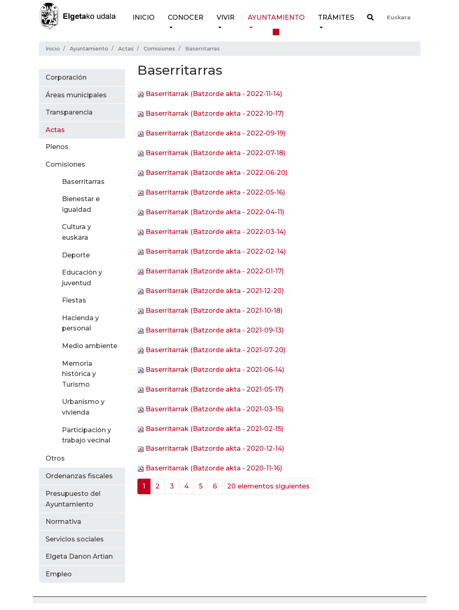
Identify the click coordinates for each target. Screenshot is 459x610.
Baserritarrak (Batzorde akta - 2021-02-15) (214, 429)
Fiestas (74, 300)
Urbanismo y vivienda (83, 407)
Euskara (399, 17)
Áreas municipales (76, 95)
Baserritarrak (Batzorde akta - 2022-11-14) (214, 94)
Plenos (57, 147)
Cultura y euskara (76, 232)
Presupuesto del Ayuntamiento (73, 499)
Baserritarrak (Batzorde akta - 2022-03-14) (216, 232)
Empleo (59, 574)
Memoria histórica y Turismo (79, 374)
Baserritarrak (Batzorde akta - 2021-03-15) (214, 409)
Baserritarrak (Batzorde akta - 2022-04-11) (215, 212)
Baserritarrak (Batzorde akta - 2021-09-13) (215, 331)
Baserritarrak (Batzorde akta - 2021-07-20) (215, 350)
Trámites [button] (336, 17)
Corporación (66, 77)
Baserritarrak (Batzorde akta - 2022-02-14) (216, 252)
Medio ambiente (89, 346)
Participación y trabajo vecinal (86, 435)
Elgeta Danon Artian (79, 556)
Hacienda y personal (80, 323)
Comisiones (159, 49)
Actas (126, 49)
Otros (55, 458)
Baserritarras (83, 182)
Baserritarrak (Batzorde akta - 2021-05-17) (214, 390)
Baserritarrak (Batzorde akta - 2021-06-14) (215, 370)
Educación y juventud (82, 277)
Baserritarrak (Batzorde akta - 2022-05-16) (215, 193)
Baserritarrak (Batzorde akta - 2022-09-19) (215, 134)
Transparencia (69, 112)
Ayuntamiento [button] (276, 17)
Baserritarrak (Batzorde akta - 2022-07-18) (215, 153)
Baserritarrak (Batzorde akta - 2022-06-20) (217, 173)
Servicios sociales (75, 539)
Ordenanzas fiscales (79, 476)
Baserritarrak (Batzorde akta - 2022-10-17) (215, 114)
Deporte (76, 255)
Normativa (63, 521)
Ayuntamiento (89, 49)
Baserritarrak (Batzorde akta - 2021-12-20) (215, 291)
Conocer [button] (185, 17)
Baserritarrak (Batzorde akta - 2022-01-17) (215, 271)
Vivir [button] (226, 17)
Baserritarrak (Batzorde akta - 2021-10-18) (214, 311)
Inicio (143, 17)
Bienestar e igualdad (81, 204)
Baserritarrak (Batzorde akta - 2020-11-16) (214, 468)
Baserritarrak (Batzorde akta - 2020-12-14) (215, 449)
